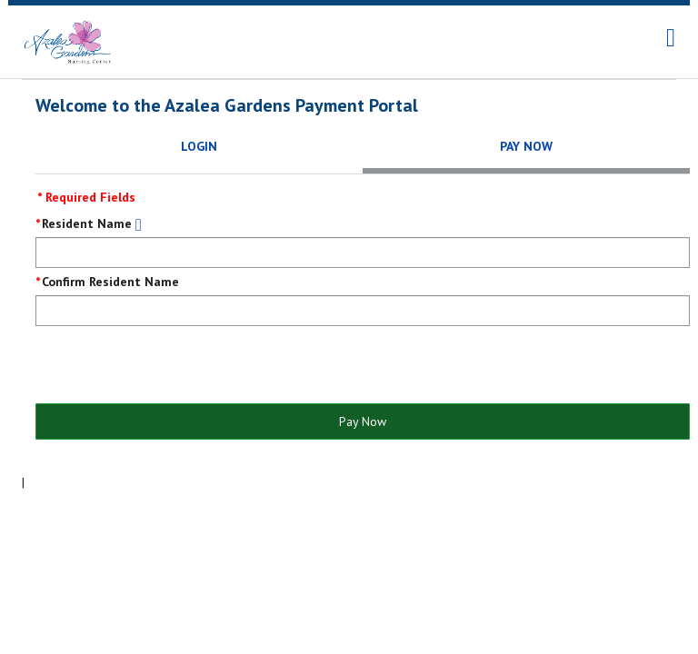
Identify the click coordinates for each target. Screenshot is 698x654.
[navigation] (670, 38)
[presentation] (173, 366)
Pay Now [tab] (526, 146)
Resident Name (87, 223)
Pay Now (362, 421)
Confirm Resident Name (110, 281)
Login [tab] (199, 146)
